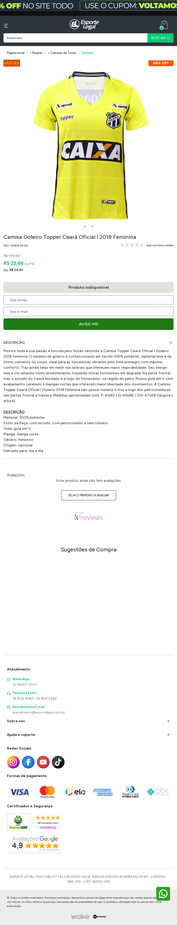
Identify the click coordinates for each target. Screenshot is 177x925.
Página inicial (15, 53)
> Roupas (36, 53)
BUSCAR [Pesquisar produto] (160, 38)
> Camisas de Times (62, 53)
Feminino (88, 53)
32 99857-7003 (24, 685)
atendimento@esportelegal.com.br (38, 712)
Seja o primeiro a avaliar (88, 495)
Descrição (14, 342)
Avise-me (88, 324)
